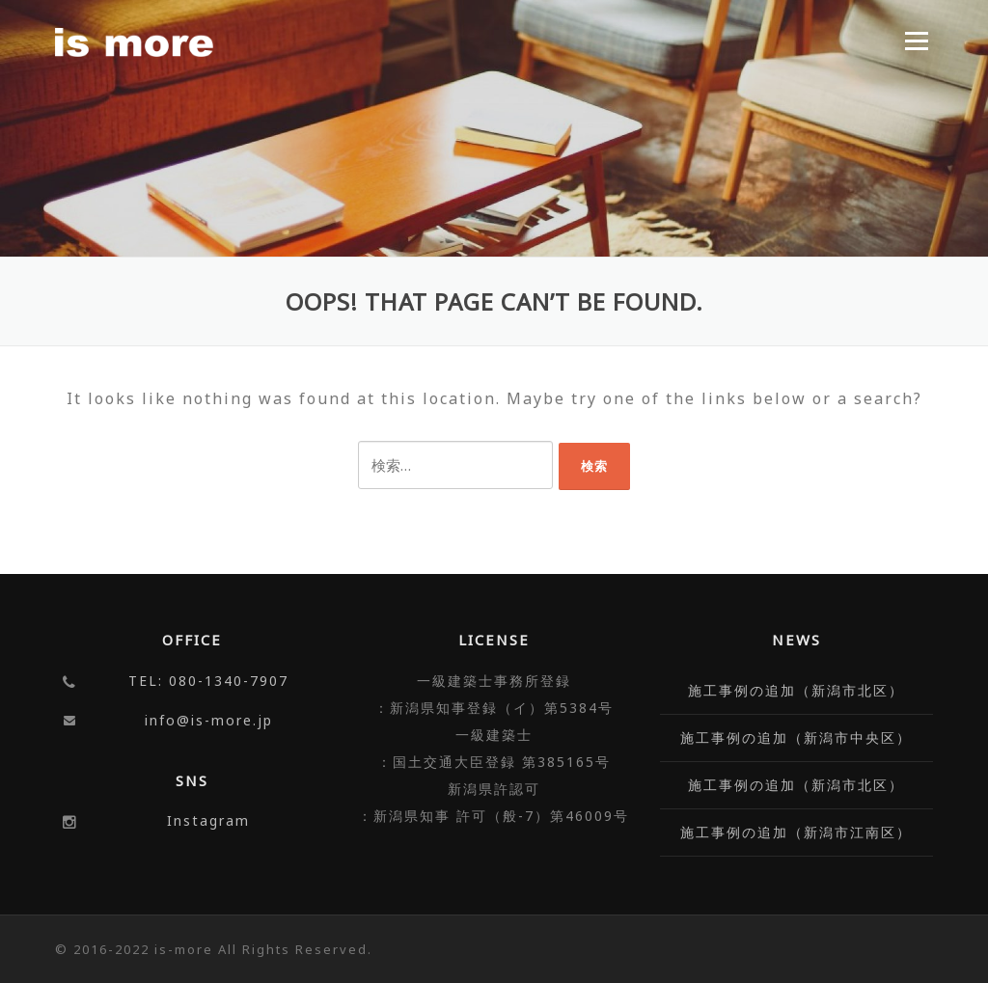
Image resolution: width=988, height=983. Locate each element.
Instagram (208, 820)
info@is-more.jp (209, 720)
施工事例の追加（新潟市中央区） (796, 737)
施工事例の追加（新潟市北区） (796, 690)
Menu (916, 40)
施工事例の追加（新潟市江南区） (796, 832)
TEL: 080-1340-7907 (208, 680)
